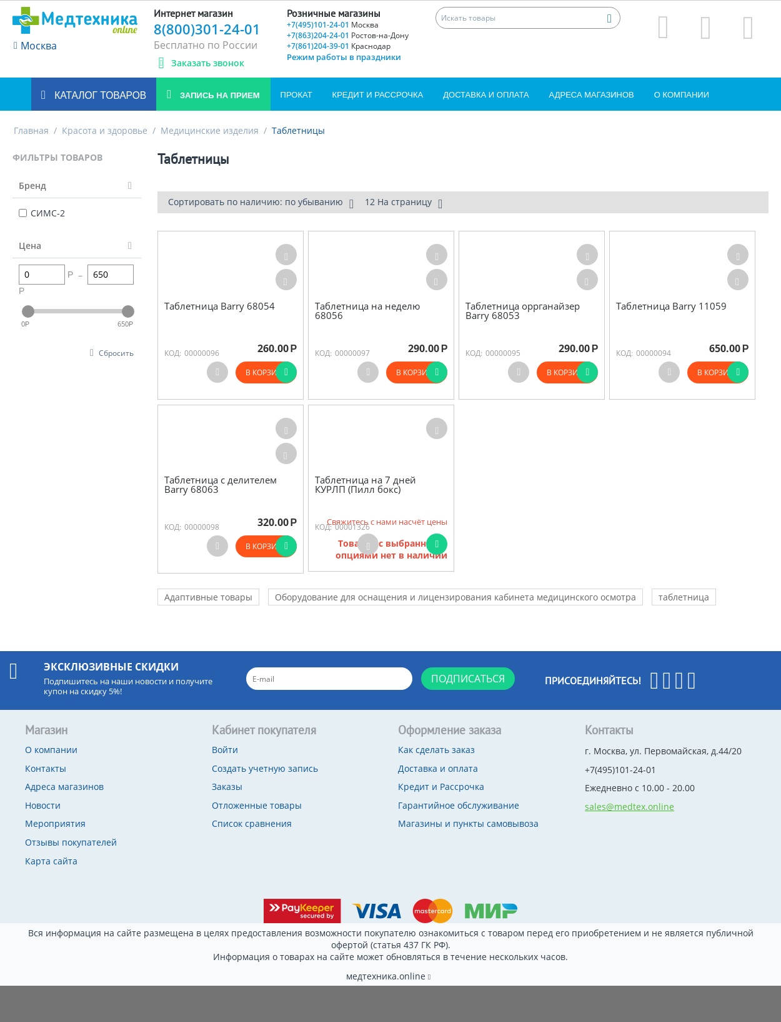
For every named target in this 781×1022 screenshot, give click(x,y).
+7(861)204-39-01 (338, 46)
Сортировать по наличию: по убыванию (261, 203)
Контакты (45, 768)
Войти (225, 750)
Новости (43, 805)
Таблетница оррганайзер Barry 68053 (522, 310)
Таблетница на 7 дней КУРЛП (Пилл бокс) (365, 484)
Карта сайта (51, 861)
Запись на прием (218, 95)
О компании (681, 94)
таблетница (684, 597)
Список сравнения (252, 823)
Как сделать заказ (436, 750)
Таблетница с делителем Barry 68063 (220, 484)
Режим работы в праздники (344, 57)
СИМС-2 (42, 213)
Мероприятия (55, 823)
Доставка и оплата (486, 94)
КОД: (172, 353)
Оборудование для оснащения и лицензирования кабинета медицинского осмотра (455, 597)
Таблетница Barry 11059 (671, 306)
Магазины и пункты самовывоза (468, 823)
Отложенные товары (257, 805)
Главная (31, 130)
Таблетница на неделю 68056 (367, 310)
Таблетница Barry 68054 (219, 306)
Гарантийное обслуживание (458, 805)
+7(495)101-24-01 (333, 24)
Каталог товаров (99, 95)
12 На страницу (403, 203)
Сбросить (116, 353)
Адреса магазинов (591, 94)
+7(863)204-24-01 (348, 35)
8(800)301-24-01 (207, 28)
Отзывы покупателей (71, 842)
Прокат (296, 94)
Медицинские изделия (210, 130)
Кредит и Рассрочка (378, 94)
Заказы (227, 786)
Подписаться (468, 679)
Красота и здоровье (104, 130)
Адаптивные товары (208, 597)
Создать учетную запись (265, 768)
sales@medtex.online (629, 806)
